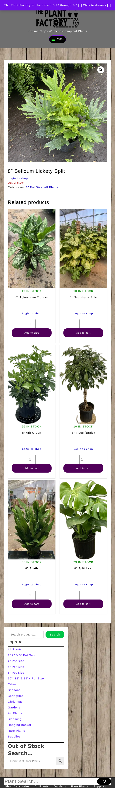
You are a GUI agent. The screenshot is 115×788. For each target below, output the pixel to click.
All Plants (51, 187)
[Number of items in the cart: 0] (16, 642)
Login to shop (18, 178)
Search (55, 634)
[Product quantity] (32, 323)
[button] (100, 69)
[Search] (104, 781)
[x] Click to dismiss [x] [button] (94, 5)
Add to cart (32, 332)
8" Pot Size (34, 187)
